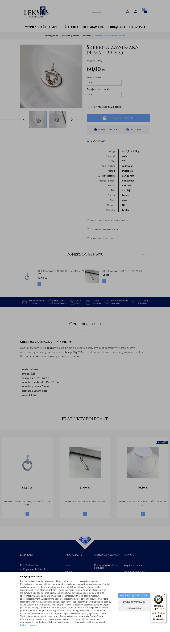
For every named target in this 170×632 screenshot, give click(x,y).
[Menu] (164, 595)
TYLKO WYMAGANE (134, 602)
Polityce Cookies (28, 625)
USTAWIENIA (134, 608)
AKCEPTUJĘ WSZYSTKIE (134, 595)
